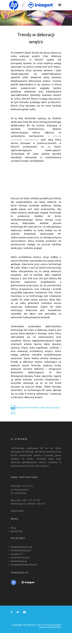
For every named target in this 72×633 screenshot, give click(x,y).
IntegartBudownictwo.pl (24, 564)
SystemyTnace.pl (20, 557)
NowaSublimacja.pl (21, 550)
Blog (13, 528)
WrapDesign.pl (19, 561)
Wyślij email (17, 511)
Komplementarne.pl (21, 547)
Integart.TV (17, 554)
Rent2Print (17, 531)
